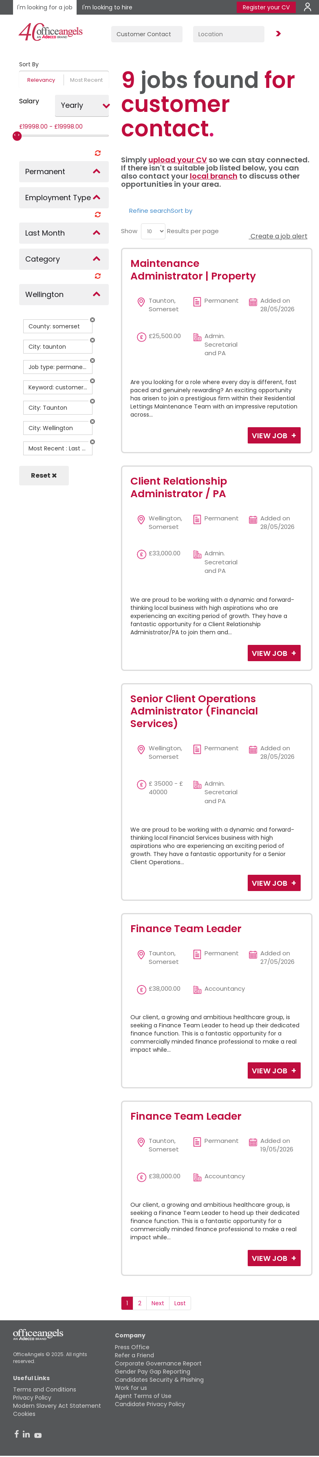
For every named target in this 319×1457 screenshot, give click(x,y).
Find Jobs (277, 34)
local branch (214, 176)
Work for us (131, 1388)
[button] (92, 320)
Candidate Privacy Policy (150, 1404)
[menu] (153, 231)
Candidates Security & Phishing (159, 1380)
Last (180, 1303)
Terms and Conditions (44, 1389)
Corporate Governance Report (158, 1363)
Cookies (24, 1414)
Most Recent (86, 80)
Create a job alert (278, 236)
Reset (44, 475)
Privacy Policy (32, 1398)
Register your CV (266, 7)
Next (158, 1303)
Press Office (132, 1347)
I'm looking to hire (107, 7)
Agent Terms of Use (143, 1396)
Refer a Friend (134, 1355)
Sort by (181, 210)
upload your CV (177, 160)
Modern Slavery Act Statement (57, 1406)
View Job (270, 435)
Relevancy (41, 80)
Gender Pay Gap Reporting (152, 1371)
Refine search (150, 210)
